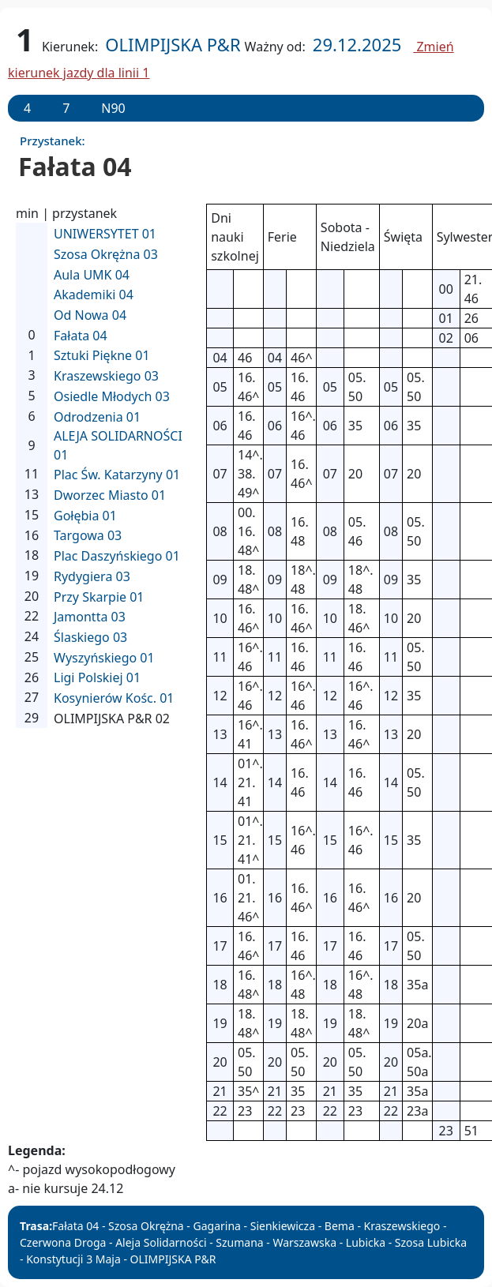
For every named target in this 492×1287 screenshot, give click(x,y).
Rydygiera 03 (92, 576)
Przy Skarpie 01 (99, 597)
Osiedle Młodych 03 (112, 396)
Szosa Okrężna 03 (106, 254)
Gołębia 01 (85, 515)
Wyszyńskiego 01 (104, 657)
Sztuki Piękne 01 (102, 355)
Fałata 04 (80, 335)
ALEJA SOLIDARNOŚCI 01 (118, 445)
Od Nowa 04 (90, 315)
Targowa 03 (88, 535)
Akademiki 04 (93, 294)
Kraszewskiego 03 (106, 376)
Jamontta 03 (90, 616)
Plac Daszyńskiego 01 (117, 556)
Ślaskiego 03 (90, 637)
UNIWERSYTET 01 (105, 233)
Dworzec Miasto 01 (110, 495)
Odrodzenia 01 (97, 417)
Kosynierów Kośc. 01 (114, 698)
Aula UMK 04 (92, 274)
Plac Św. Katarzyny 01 (117, 474)
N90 (113, 108)
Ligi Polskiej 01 (97, 677)
